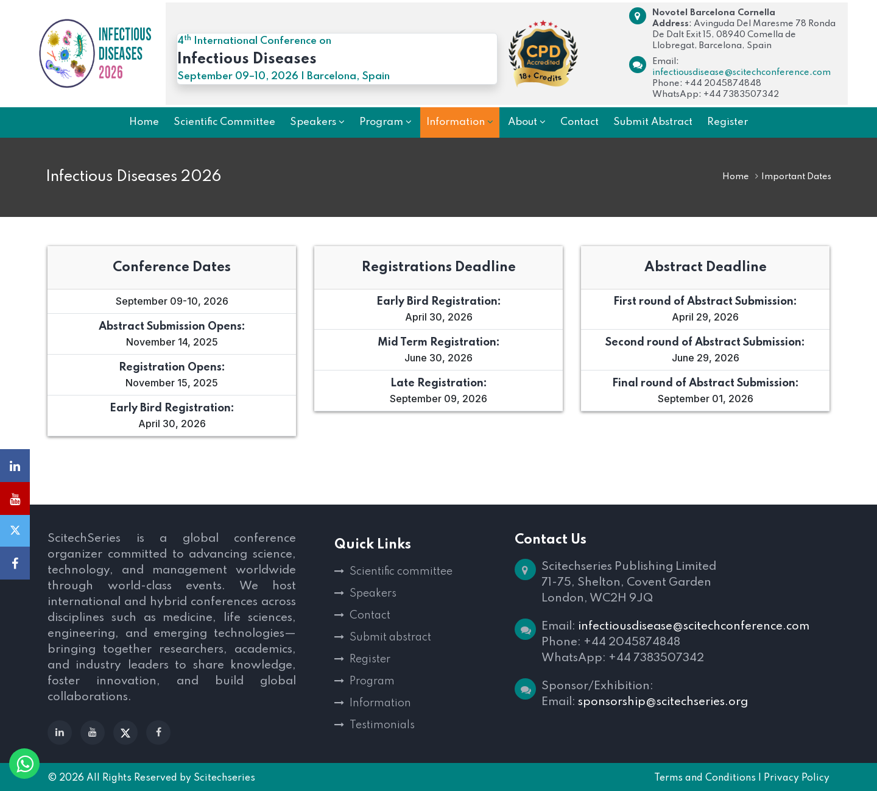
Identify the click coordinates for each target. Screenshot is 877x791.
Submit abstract (390, 637)
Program (372, 681)
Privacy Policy (796, 778)
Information (380, 703)
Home (735, 176)
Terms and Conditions (705, 778)
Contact (370, 615)
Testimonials (382, 725)
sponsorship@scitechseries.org (663, 702)
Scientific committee (401, 571)
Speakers (373, 593)
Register (370, 659)
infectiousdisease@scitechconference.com (741, 72)
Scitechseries (224, 778)
